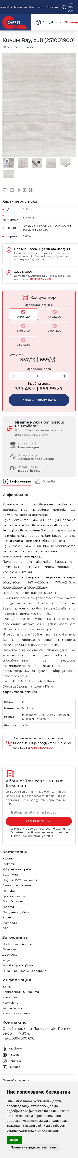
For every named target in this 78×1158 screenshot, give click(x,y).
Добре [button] (14, 1140)
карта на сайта (14, 1008)
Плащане (9, 949)
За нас (6, 986)
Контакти (10, 1002)
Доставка (9, 954)
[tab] (18, 481)
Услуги (7, 960)
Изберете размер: (39, 304)
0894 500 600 (68, 7)
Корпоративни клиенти (20, 991)
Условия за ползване (17, 965)
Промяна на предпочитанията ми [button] (33, 1147)
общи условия (43, 836)
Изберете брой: (39, 368)
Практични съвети (17, 944)
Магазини (9, 997)
